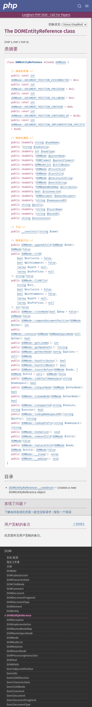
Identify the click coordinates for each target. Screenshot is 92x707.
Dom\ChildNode (16, 686)
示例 (9, 566)
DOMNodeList (43, 164)
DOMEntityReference (19, 615)
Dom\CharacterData (18, 682)
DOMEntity (13, 611)
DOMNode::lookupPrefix (37, 423)
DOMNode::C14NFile (34, 280)
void (57, 432)
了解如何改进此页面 (17, 512)
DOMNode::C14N (31, 253)
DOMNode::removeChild (36, 436)
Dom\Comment (15, 691)
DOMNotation (15, 646)
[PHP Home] (10, 6)
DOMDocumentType (18, 602)
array (22, 267)
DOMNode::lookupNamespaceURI (41, 414)
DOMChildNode (15, 584)
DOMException (15, 620)
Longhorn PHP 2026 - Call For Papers (46, 15)
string (39, 142)
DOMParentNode (16, 651)
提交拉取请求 (42, 512)
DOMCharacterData (18, 580)
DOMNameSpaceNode (61, 334)
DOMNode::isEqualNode (36, 387)
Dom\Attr (12, 673)
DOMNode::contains (23, 334)
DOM (7, 551)
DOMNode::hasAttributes (37, 360)
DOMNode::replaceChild (37, 445)
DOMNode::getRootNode (36, 351)
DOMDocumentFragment (21, 597)
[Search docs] (79, 6)
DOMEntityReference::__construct (31, 487)
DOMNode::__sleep (33, 454)
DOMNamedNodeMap (47, 187)
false (26, 249)
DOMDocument (44, 195)
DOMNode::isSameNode (35, 396)
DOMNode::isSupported (36, 405)
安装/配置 (12, 557)
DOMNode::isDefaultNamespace (41, 378)
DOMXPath (13, 664)
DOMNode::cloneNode (34, 311)
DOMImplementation (19, 624)
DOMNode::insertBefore (37, 369)
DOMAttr (11, 571)
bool (38, 191)
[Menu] (87, 6)
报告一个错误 (62, 512)
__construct (29, 231)
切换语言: (54, 24)
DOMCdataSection (17, 575)
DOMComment (15, 588)
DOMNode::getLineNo (34, 342)
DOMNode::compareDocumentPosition (45, 320)
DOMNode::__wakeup (34, 458)
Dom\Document (16, 695)
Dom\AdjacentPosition (20, 669)
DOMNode (61, 62)
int (32, 75)
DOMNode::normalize (34, 432)
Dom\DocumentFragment (21, 700)
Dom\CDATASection (18, 678)
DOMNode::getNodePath (36, 347)
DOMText (12, 660)
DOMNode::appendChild (36, 244)
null (44, 267)
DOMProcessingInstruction (22, 655)
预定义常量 (13, 562)
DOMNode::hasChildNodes (37, 365)
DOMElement (43, 160)
